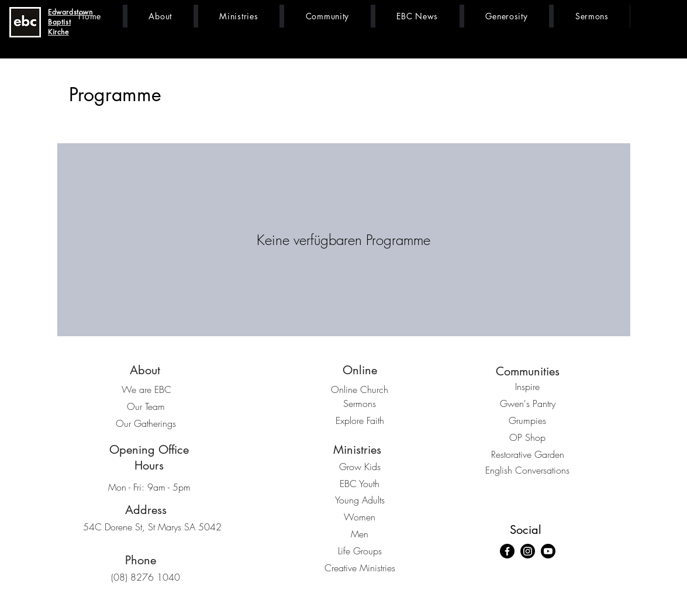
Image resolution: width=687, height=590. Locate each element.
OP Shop (527, 437)
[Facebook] (507, 551)
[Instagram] (527, 551)
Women (359, 516)
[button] (160, 16)
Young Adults (360, 500)
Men (359, 533)
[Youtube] (548, 551)
